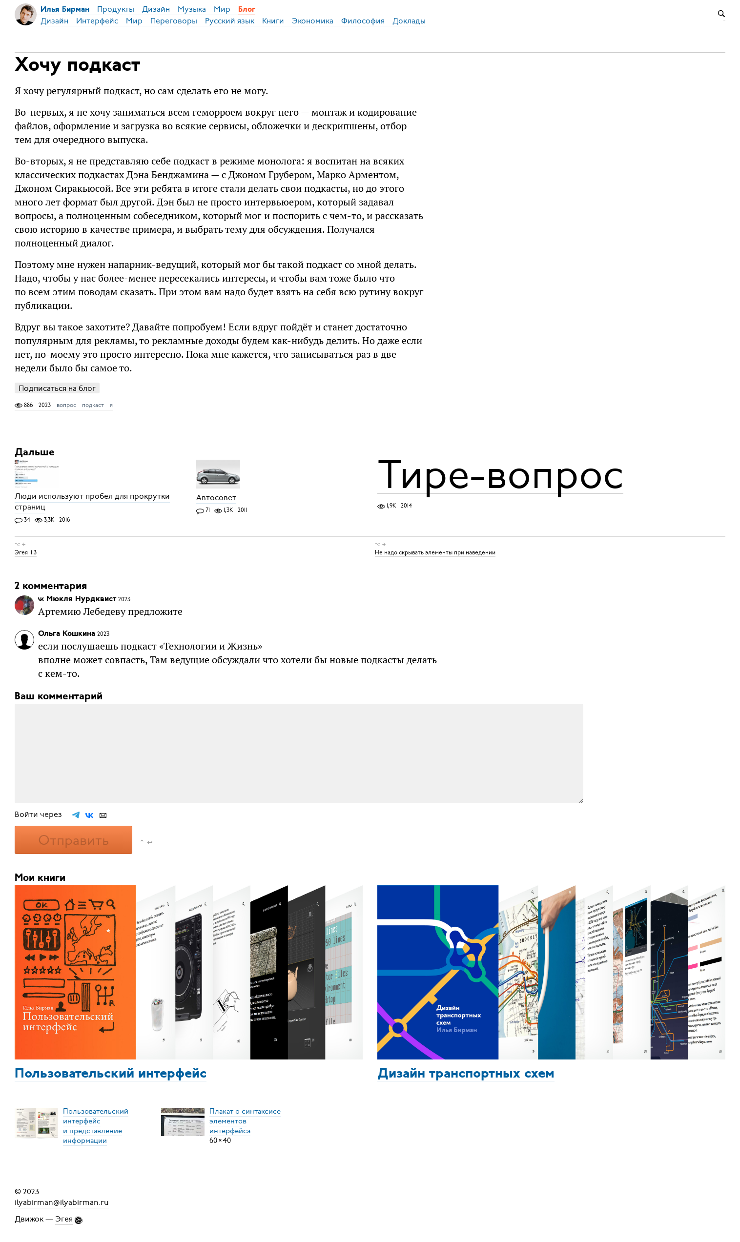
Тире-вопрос (500, 475)
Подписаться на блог (57, 388)
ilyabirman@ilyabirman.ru (62, 1202)
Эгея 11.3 (26, 552)
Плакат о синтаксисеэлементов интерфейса (245, 1121)
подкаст (93, 405)
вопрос (66, 405)
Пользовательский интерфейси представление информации (95, 1125)
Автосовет (216, 497)
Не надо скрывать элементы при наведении (435, 552)
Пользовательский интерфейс (110, 1074)
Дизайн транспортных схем (466, 1074)
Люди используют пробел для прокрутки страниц (92, 502)
